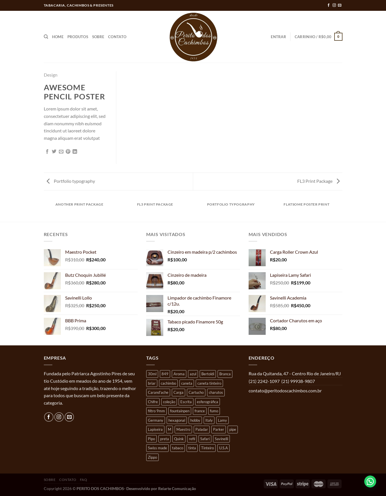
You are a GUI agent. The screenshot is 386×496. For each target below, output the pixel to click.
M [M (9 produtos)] (169, 429)
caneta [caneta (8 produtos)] (186, 383)
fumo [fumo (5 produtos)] (214, 411)
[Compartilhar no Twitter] (54, 151)
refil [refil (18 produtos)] (192, 438)
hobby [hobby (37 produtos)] (195, 420)
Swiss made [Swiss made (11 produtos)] (157, 448)
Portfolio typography (71, 181)
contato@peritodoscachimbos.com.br (285, 390)
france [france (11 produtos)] (200, 411)
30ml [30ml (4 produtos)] (152, 374)
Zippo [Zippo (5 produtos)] (152, 457)
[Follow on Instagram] (334, 5)
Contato (117, 36)
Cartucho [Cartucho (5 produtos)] (196, 392)
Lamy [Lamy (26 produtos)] (222, 420)
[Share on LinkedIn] (75, 151)
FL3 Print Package (318, 181)
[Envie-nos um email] (339, 5)
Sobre (98, 36)
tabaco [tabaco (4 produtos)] (177, 448)
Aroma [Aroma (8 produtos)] (179, 374)
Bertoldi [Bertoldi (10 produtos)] (207, 374)
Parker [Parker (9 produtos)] (218, 429)
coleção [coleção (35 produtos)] (169, 401)
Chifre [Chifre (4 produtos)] (153, 401)
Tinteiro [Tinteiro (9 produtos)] (207, 448)
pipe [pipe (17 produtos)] (232, 429)
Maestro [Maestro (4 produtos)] (183, 429)
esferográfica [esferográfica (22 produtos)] (207, 401)
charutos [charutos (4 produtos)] (216, 392)
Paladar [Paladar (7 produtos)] (201, 429)
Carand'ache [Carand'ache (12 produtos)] (158, 392)
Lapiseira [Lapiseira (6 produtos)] (155, 429)
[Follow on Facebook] (328, 5)
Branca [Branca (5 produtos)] (225, 374)
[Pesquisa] (46, 36)
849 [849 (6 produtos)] (165, 374)
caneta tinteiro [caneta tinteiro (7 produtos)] (209, 383)
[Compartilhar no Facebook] (47, 151)
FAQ (83, 479)
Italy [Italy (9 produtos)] (209, 420)
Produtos (77, 36)
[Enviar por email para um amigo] (61, 151)
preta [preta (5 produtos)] (164, 438)
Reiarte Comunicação (177, 488)
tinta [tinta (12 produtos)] (192, 448)
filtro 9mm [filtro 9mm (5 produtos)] (156, 411)
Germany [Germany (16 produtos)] (155, 420)
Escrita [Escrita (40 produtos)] (186, 401)
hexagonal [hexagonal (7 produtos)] (176, 420)
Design (50, 74)
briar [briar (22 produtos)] (152, 383)
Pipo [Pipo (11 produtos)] (151, 438)
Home (57, 36)
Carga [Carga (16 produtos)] (178, 392)
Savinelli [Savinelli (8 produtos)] (221, 438)
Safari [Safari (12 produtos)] (205, 438)
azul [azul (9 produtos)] (193, 374)
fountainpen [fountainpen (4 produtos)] (179, 411)
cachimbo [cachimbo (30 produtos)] (168, 383)
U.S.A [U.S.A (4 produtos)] (223, 448)
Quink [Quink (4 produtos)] (179, 438)
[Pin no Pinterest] (68, 151)
